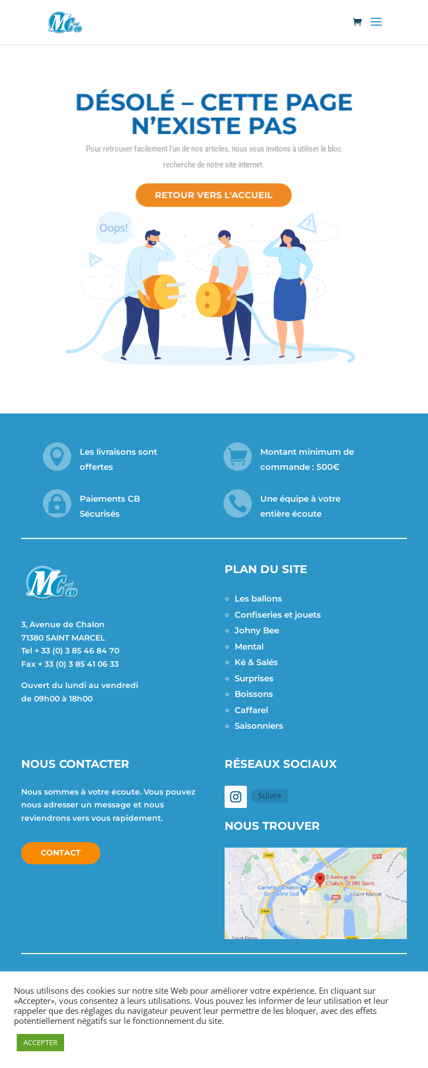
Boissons (254, 694)
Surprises (254, 678)
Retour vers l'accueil (214, 190)
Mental (249, 646)
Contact (61, 853)
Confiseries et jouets (278, 614)
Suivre (269, 795)
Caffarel (251, 710)
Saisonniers (259, 725)
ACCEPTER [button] (40, 1042)
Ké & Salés (256, 662)
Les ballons (258, 598)
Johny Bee (257, 630)
